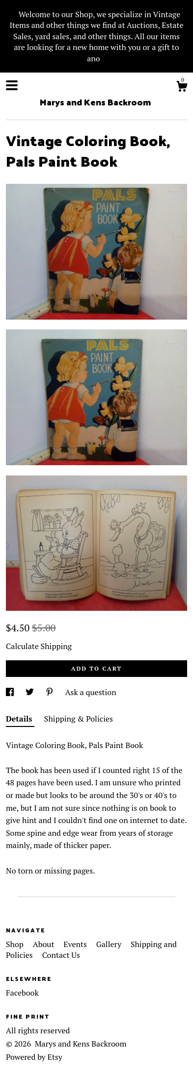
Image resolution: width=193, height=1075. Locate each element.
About (44, 944)
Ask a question (90, 692)
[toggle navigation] (12, 85)
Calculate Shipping (39, 646)
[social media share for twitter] (31, 692)
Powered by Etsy (34, 1056)
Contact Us (61, 955)
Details (20, 718)
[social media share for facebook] (11, 692)
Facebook (22, 992)
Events (75, 944)
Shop (16, 944)
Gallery (109, 944)
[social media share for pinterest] (50, 692)
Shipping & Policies (78, 718)
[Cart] (181, 87)
